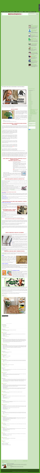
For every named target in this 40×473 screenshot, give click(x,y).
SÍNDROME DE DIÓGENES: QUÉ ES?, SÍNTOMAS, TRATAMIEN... (33, 111)
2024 (29, 92)
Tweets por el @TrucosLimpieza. (32, 88)
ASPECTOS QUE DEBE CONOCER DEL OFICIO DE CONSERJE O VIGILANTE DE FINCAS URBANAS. (34, 26)
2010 (29, 119)
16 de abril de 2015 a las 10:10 (5, 357)
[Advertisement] (20, 6)
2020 (29, 95)
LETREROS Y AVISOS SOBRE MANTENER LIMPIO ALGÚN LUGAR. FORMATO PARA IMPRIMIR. (34, 31)
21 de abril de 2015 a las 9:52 (5, 376)
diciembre (31, 101)
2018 (29, 97)
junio (30, 106)
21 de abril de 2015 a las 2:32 (5, 370)
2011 (29, 118)
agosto (30, 104)
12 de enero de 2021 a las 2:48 (6, 435)
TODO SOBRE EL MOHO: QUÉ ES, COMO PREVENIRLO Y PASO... (34, 109)
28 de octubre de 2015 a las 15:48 (6, 398)
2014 (29, 100)
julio (30, 105)
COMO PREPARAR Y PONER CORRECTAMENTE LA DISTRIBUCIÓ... (34, 112)
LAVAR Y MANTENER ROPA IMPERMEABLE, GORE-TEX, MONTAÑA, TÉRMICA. (34, 56)
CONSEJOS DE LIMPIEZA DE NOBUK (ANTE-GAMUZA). (34, 64)
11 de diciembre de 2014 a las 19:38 (6, 349)
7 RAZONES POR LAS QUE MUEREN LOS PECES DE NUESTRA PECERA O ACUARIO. (34, 60)
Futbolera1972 (4, 359)
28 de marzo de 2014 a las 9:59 (6, 336)
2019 (29, 96)
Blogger (27, 471)
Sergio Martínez (4, 332)
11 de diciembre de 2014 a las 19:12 (6, 342)
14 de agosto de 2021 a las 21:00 (6, 442)
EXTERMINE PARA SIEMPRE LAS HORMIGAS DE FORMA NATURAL (33, 113)
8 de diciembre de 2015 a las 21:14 (6, 409)
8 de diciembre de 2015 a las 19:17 (6, 402)
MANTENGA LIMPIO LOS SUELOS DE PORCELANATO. (34, 34)
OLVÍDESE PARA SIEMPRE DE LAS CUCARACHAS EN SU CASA (34, 43)
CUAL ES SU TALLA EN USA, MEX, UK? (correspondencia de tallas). (34, 52)
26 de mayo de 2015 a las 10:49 (6, 389)
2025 (29, 91)
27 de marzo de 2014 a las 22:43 (6, 327)
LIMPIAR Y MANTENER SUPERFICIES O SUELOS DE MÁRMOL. (34, 48)
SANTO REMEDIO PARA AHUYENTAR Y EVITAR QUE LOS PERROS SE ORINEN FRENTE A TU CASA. (34, 39)
